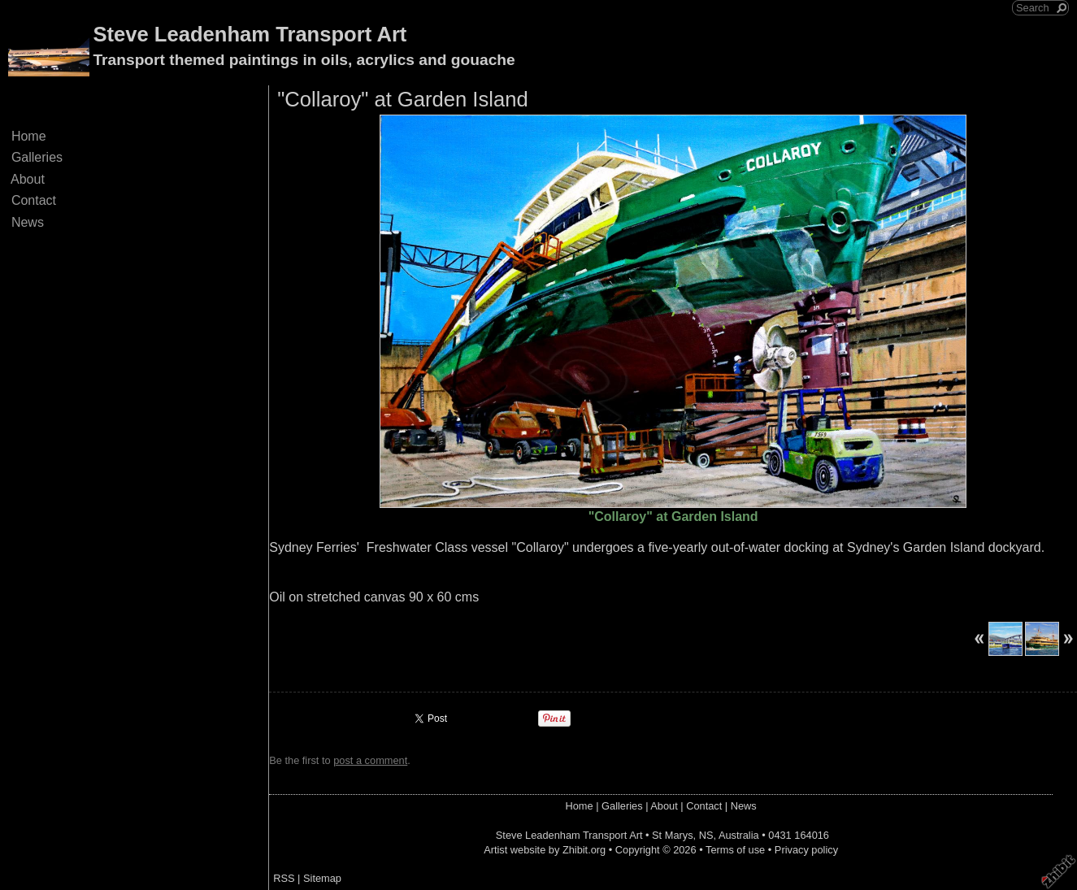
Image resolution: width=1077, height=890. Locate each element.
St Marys (672, 835)
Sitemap (322, 878)
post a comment (370, 760)
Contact (33, 200)
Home (28, 136)
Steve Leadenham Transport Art (249, 34)
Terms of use (735, 850)
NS (706, 835)
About (28, 179)
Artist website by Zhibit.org (545, 850)
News (27, 222)
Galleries (37, 157)
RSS (283, 878)
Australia (739, 835)
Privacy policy (806, 850)
